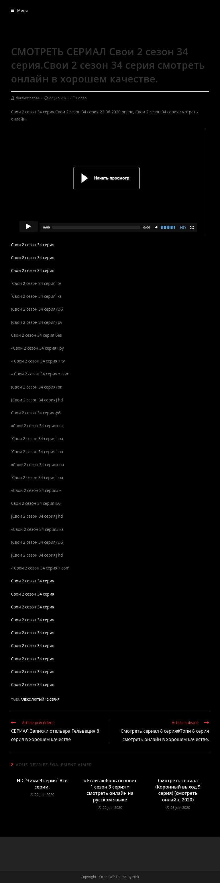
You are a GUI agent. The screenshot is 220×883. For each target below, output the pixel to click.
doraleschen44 (28, 98)
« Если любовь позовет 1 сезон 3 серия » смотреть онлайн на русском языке (110, 790)
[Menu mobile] (19, 10)
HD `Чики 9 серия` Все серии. (42, 783)
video (82, 98)
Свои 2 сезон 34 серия (32, 244)
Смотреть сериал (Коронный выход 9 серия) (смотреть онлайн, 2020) (178, 790)
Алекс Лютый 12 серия (40, 699)
